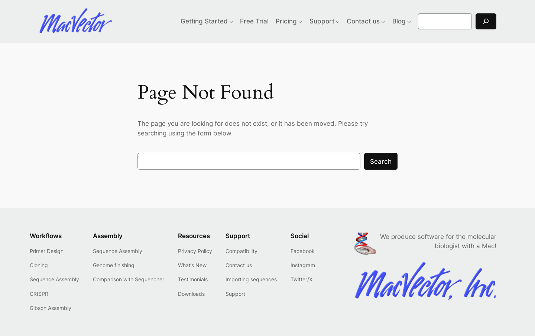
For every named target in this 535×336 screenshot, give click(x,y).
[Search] (486, 21)
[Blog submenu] (409, 21)
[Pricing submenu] (300, 21)
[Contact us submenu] (383, 21)
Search (381, 161)
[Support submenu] (338, 21)
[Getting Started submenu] (231, 21)
